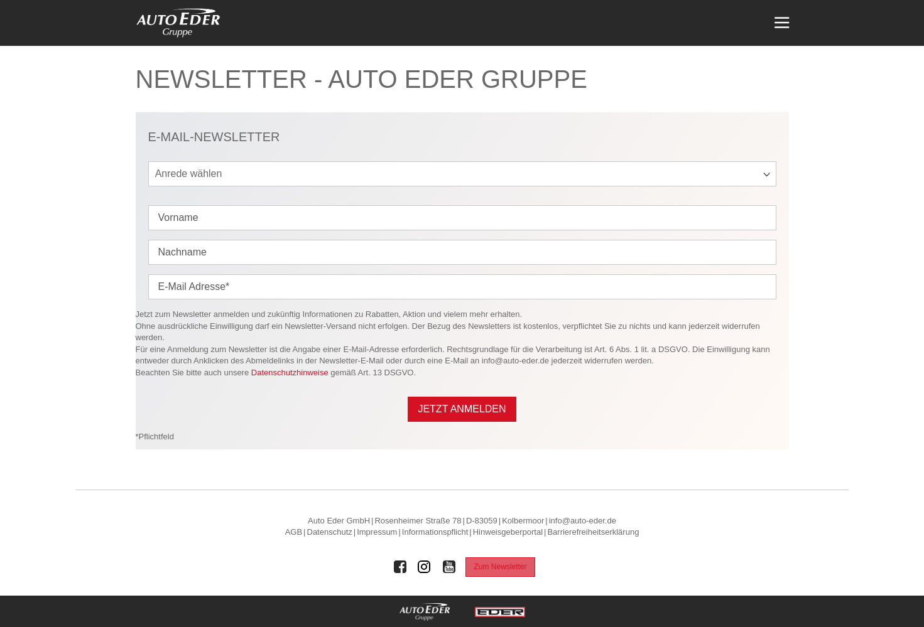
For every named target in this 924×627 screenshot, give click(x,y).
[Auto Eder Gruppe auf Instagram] (424, 567)
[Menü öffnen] (780, 23)
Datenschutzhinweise (290, 372)
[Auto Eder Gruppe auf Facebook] (400, 566)
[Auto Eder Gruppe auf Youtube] (449, 566)
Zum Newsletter (500, 566)
